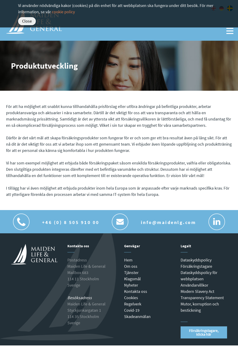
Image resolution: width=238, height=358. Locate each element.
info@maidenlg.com (168, 222)
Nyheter (131, 285)
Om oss (130, 266)
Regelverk (132, 304)
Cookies (131, 297)
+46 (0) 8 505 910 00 (70, 222)
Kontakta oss (135, 291)
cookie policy (63, 11)
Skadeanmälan (137, 316)
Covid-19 (131, 310)
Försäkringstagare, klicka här (203, 332)
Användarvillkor (194, 285)
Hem (128, 260)
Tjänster (131, 272)
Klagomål (132, 278)
